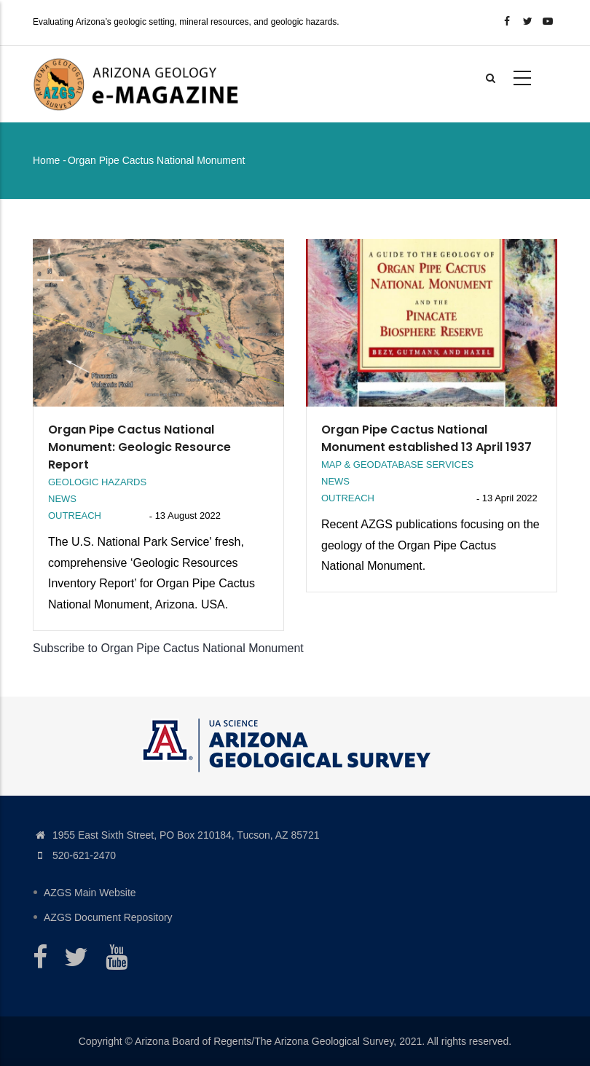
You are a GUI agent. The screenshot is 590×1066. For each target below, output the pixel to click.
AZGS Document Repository (108, 917)
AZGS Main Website (90, 892)
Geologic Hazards (97, 482)
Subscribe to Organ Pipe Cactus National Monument (168, 648)
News (62, 498)
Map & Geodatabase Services (397, 464)
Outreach (74, 515)
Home (46, 160)
